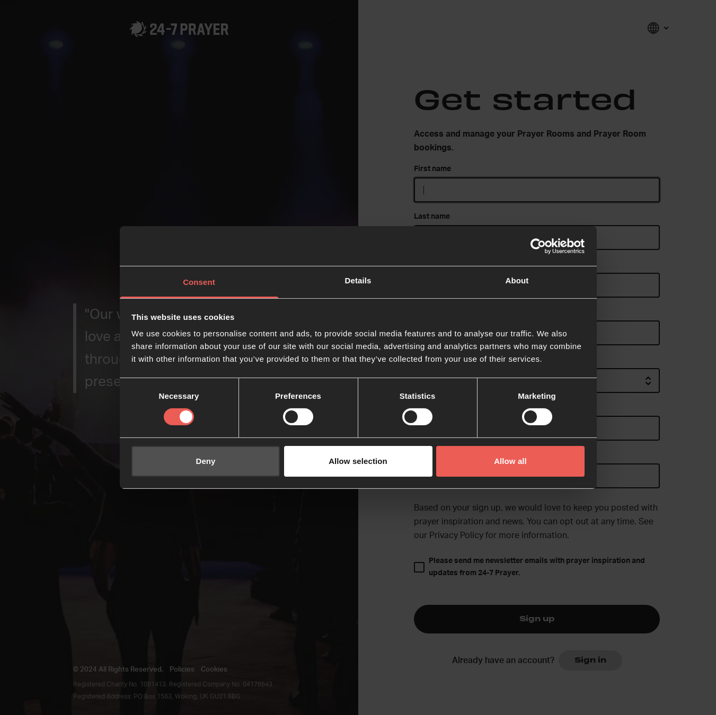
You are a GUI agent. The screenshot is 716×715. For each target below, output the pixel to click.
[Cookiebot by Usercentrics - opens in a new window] (538, 246)
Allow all (510, 461)
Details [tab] (358, 280)
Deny (205, 461)
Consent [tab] (199, 282)
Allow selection (358, 461)
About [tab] (517, 280)
